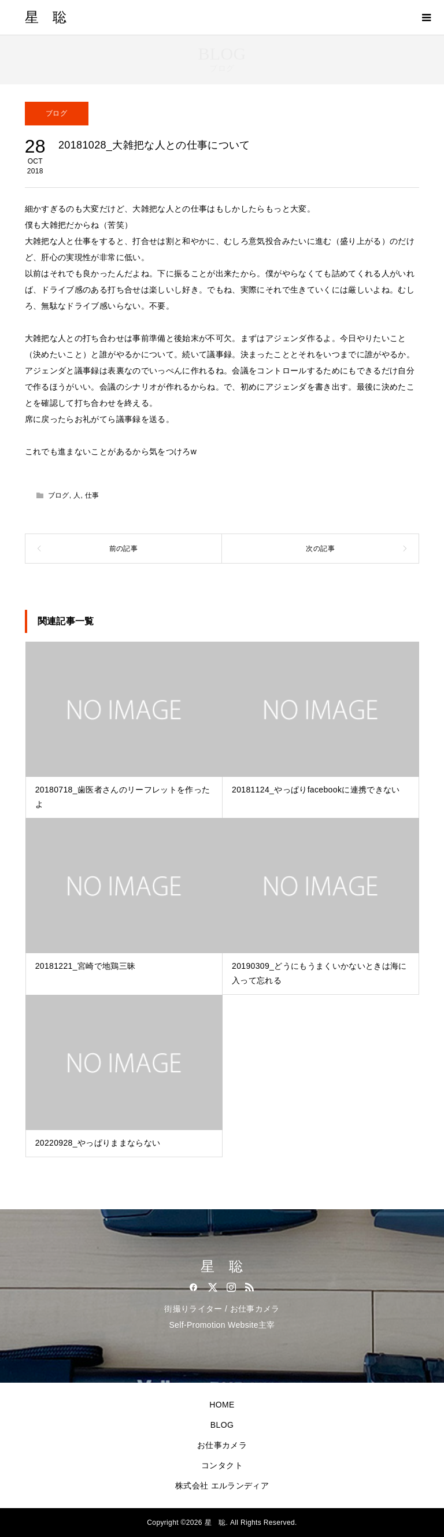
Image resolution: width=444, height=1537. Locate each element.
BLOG (222, 1424)
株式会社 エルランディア (222, 1485)
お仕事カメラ (222, 1445)
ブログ (56, 113)
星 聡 (46, 17)
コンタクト (222, 1465)
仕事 (92, 495)
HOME (221, 1404)
